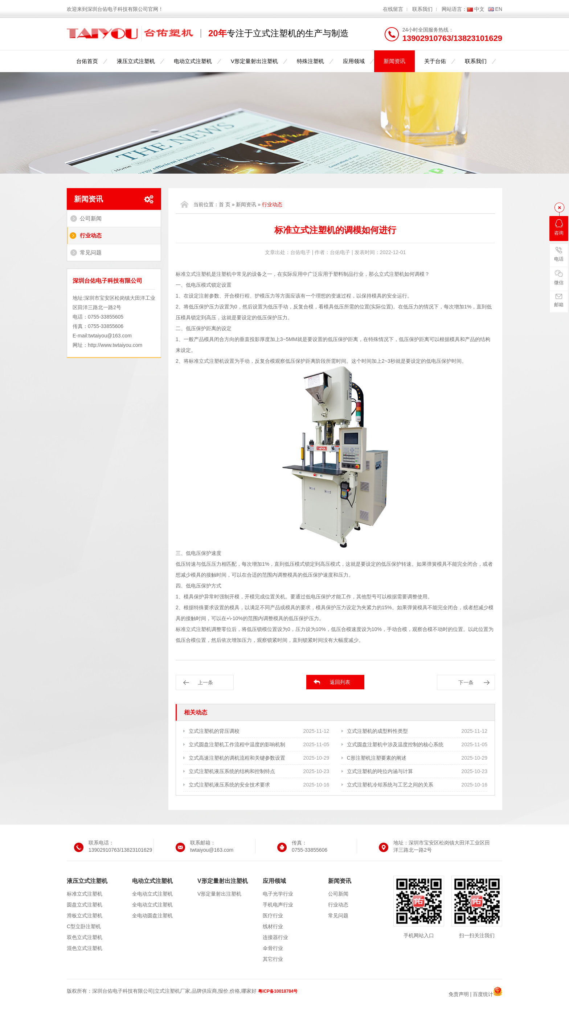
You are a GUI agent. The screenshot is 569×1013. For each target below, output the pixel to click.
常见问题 (91, 252)
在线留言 (393, 9)
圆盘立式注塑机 (84, 905)
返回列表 (340, 682)
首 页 (224, 204)
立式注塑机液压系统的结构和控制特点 (232, 771)
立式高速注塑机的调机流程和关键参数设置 (237, 758)
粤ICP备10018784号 (278, 991)
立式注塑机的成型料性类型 (377, 731)
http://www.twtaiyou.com (115, 345)
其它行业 (273, 959)
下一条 (466, 682)
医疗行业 (273, 915)
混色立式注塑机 (84, 948)
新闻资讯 (394, 61)
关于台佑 (435, 61)
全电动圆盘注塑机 (152, 915)
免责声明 (459, 994)
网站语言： (454, 9)
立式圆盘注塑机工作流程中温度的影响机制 (237, 744)
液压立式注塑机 (136, 61)
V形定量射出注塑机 (254, 61)
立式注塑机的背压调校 (214, 731)
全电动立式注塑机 (152, 894)
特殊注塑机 (310, 61)
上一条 (205, 682)
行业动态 (91, 235)
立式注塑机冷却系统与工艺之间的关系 (390, 785)
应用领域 (354, 61)
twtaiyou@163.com (110, 336)
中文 (479, 9)
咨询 (559, 227)
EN (498, 9)
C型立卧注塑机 (84, 926)
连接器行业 (275, 937)
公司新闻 (91, 218)
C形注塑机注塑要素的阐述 (376, 758)
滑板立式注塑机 (84, 915)
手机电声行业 (278, 905)
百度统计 (483, 994)
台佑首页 (87, 61)
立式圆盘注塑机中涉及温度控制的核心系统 (395, 744)
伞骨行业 (273, 948)
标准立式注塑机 (84, 894)
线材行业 (273, 926)
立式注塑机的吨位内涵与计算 (380, 771)
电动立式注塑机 (193, 61)
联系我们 (422, 9)
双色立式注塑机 (84, 937)
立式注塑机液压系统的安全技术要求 (229, 785)
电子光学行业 (278, 894)
